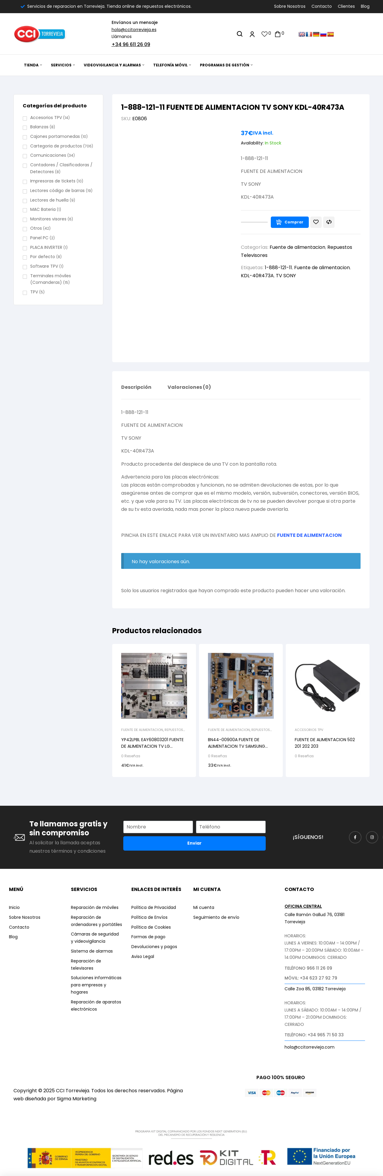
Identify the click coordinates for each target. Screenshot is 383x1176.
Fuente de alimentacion (297, 247)
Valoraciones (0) (189, 388)
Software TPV (44, 266)
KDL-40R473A (257, 275)
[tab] (136, 392)
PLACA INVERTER (46, 247)
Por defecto (42, 257)
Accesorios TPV (309, 729)
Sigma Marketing (76, 1098)
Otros (36, 228)
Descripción (136, 388)
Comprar (294, 222)
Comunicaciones (48, 155)
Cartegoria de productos (56, 146)
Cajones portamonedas (55, 136)
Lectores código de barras (57, 191)
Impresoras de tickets (52, 181)
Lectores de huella (49, 200)
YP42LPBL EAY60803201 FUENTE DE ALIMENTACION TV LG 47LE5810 (152, 746)
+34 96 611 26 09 (131, 44)
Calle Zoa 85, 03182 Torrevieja (315, 989)
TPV (34, 292)
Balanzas (39, 127)
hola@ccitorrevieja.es (134, 30)
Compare (329, 222)
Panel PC (39, 238)
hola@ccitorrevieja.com (310, 1047)
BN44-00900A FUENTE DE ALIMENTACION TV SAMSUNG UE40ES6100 (236, 746)
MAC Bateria (43, 209)
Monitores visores (48, 219)
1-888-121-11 (278, 267)
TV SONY (286, 275)
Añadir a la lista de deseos (316, 222)
